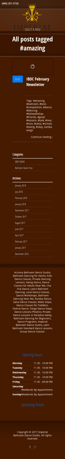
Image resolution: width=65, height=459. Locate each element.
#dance (47, 107)
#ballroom (32, 104)
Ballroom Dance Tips (24, 168)
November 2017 (22, 210)
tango (29, 130)
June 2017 (19, 229)
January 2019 (20, 185)
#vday (39, 126)
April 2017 (19, 235)
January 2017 (20, 247)
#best (43, 104)
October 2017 (21, 216)
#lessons (31, 120)
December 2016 (22, 254)
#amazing (39, 100)
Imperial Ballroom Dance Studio (30, 433)
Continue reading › (42, 136)
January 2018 (20, 204)
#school (47, 123)
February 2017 (21, 241)
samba (48, 126)
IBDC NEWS (20, 161)
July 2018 (19, 191)
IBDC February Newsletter (37, 81)
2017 (35, 432)
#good (41, 117)
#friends (31, 117)
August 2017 (20, 222)
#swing (30, 126)
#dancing (31, 110)
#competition (34, 107)
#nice (29, 123)
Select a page (33, 29)
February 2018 (21, 198)
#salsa (37, 123)
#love (48, 120)
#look (41, 120)
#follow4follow (34, 113)
